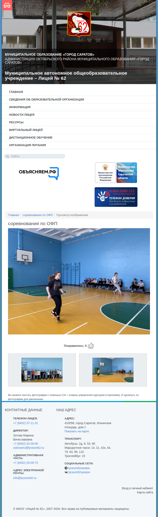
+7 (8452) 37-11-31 (25, 423)
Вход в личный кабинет (137, 488)
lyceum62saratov (79, 468)
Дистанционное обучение (30, 137)
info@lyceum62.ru (24, 478)
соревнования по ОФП (38, 215)
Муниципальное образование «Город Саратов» (49, 54)
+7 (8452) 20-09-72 (25, 462)
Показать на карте (77, 431)
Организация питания (27, 145)
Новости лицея (21, 114)
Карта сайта (145, 492)
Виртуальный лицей (26, 130)
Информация (19, 107)
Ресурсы (16, 122)
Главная (16, 92)
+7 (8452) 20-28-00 (25, 443)
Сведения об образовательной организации (46, 99)
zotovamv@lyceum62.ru (28, 447)
